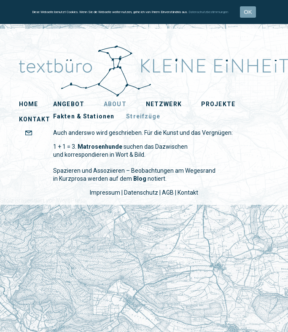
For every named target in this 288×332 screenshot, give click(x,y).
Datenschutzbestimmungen (208, 12)
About (115, 104)
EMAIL (43, 133)
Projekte (218, 104)
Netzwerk (164, 104)
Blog (139, 178)
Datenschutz (141, 192)
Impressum (105, 192)
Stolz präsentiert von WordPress (43, 200)
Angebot (68, 104)
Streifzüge (143, 116)
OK (248, 12)
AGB (168, 192)
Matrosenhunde (100, 146)
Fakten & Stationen (83, 116)
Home (28, 104)
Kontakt (188, 192)
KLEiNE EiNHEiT (40, 55)
